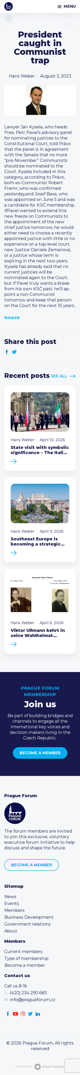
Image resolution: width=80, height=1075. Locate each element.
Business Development (29, 917)
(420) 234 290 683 (28, 992)
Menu (70, 6)
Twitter (14, 352)
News (10, 896)
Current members (23, 951)
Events (11, 903)
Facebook (7, 352)
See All (59, 376)
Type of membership (26, 958)
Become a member (40, 753)
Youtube (15, 1014)
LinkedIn (38, 1014)
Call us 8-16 (15, 985)
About (10, 931)
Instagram (23, 1014)
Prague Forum (8, 6)
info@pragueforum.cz (32, 999)
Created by (40, 1067)
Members (14, 910)
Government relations (27, 924)
